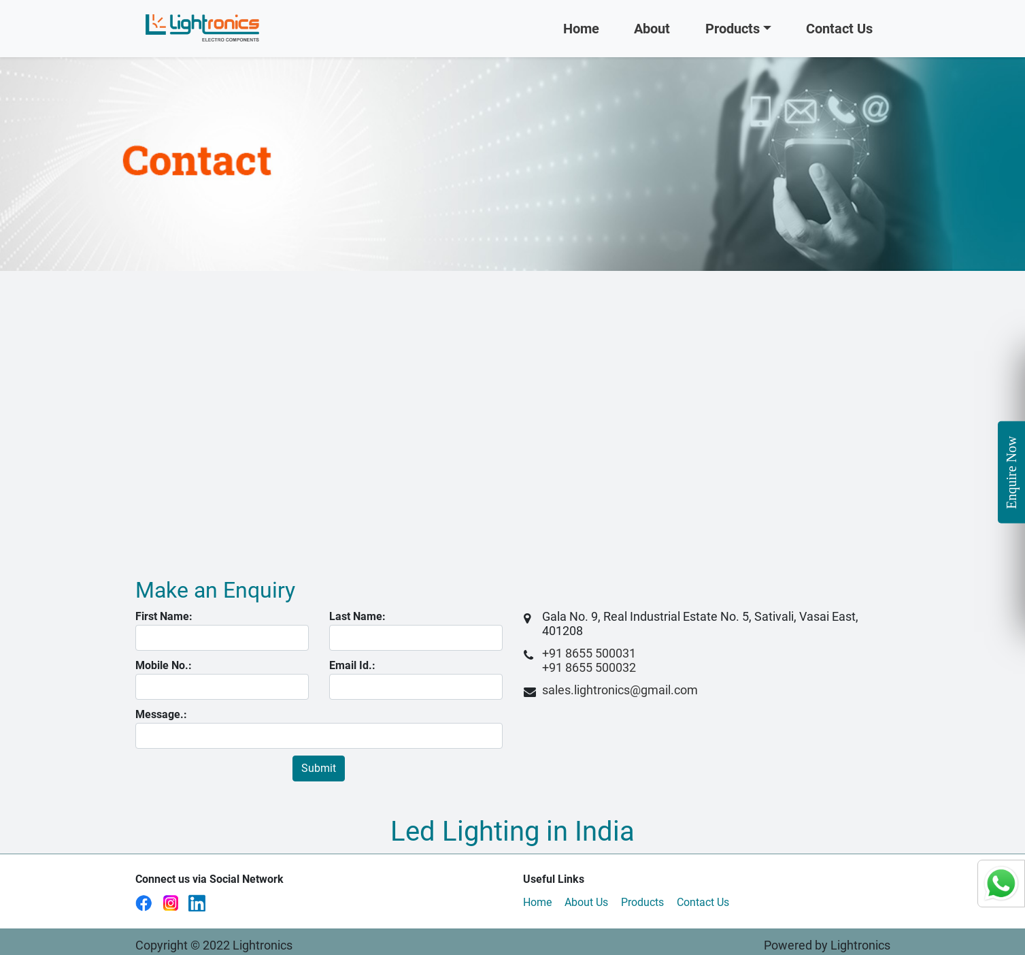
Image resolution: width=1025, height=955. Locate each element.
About (652, 28)
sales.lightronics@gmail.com (620, 690)
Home (581, 28)
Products (732, 28)
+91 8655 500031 (589, 653)
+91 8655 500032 (589, 667)
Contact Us (848, 27)
